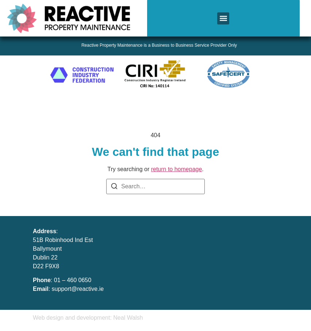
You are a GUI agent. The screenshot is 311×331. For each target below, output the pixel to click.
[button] (223, 18)
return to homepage (176, 169)
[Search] (114, 187)
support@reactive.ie (78, 289)
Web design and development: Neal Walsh (88, 318)
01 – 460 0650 (72, 280)
